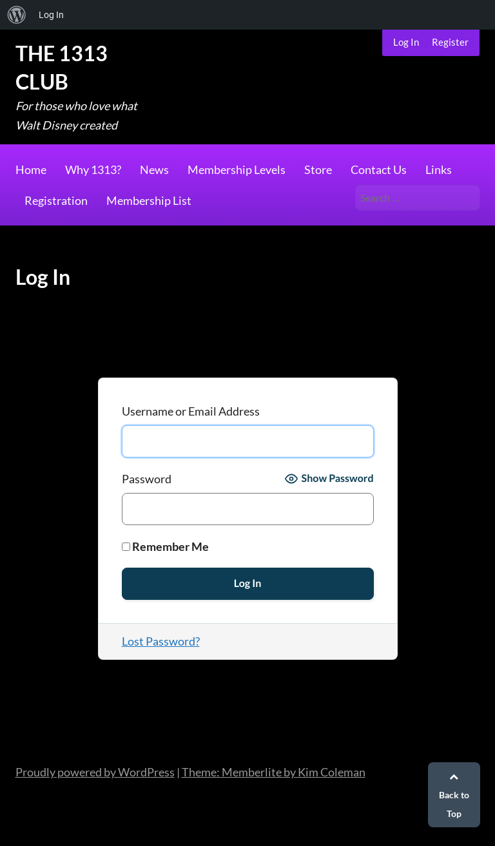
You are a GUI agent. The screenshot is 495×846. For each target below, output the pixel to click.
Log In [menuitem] (51, 15)
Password (146, 479)
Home (30, 169)
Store (318, 169)
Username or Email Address (191, 411)
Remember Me (165, 546)
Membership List (148, 200)
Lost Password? (161, 641)
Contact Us (379, 169)
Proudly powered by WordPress (95, 772)
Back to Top (454, 795)
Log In (406, 42)
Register (450, 42)
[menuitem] (17, 15)
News (154, 169)
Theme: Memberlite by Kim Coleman (273, 772)
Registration (56, 200)
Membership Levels (237, 169)
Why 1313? (93, 169)
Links (438, 169)
